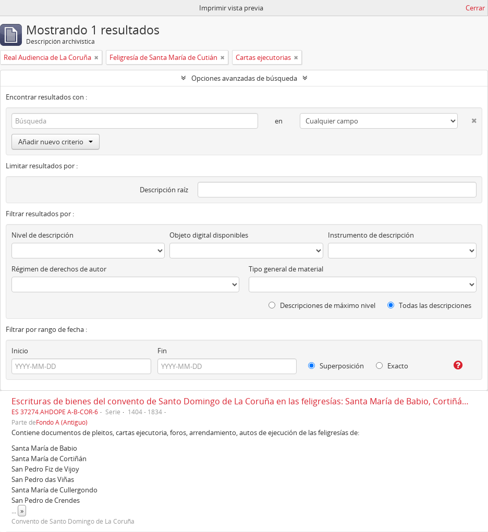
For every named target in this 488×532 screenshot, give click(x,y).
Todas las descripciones (429, 305)
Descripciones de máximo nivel (322, 305)
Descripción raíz (164, 189)
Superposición (336, 365)
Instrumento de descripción (371, 235)
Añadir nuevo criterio (55, 141)
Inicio (19, 350)
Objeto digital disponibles (208, 235)
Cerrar (475, 8)
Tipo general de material (286, 269)
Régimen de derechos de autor (58, 269)
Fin (162, 350)
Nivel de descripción (42, 235)
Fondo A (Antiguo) (62, 422)
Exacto (392, 365)
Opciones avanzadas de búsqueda (244, 78)
